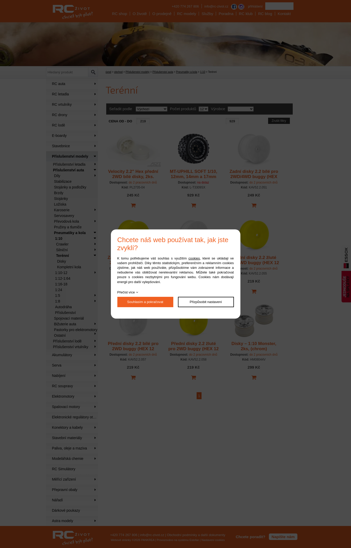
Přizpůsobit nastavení (206, 302)
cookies (194, 258)
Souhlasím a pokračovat (145, 302)
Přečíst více (126, 292)
